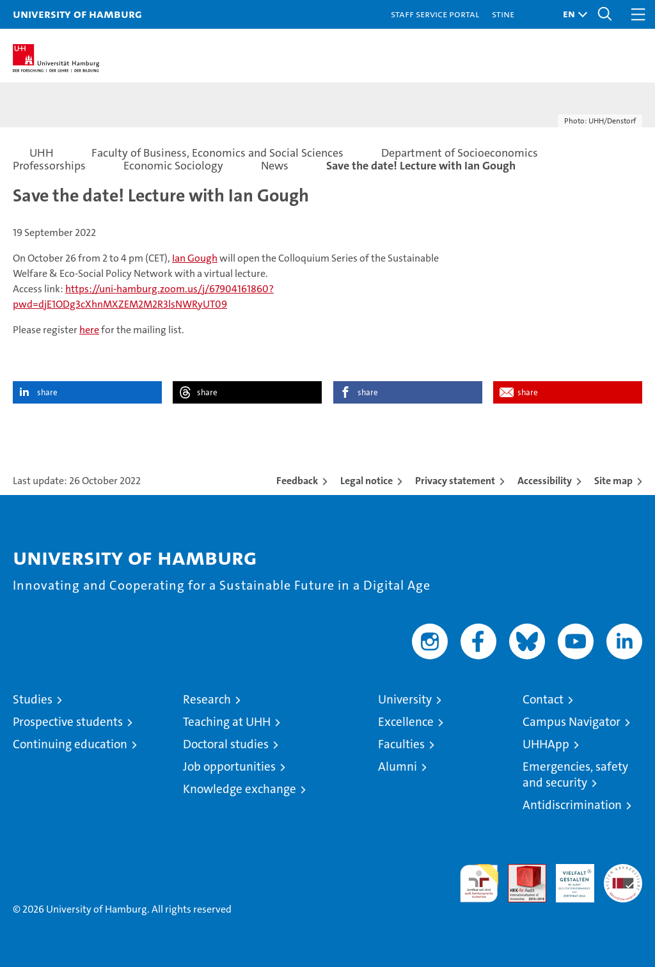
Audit (520, 870)
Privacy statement (455, 480)
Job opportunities (229, 766)
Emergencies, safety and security (575, 774)
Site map (613, 480)
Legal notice (366, 480)
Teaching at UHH (227, 722)
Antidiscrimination (572, 805)
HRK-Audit (568, 877)
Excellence (406, 722)
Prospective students (68, 722)
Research (207, 699)
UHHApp (546, 744)
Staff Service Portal (435, 13)
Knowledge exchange (239, 789)
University (405, 699)
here (89, 329)
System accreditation (623, 877)
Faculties (401, 744)
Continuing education (70, 744)
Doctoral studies (226, 744)
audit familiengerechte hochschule (479, 883)
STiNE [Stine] (503, 13)
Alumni (397, 766)
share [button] (47, 392)
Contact (543, 699)
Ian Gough (194, 258)
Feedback (297, 480)
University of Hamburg (77, 14)
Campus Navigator (571, 722)
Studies (32, 699)
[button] (572, 14)
